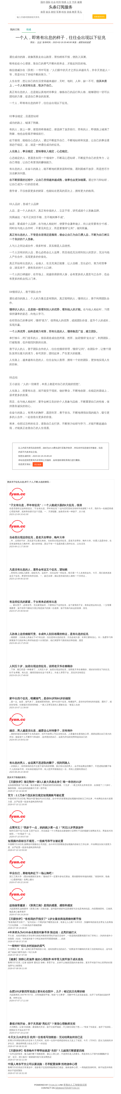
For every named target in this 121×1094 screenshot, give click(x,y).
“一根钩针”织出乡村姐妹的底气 (26, 945)
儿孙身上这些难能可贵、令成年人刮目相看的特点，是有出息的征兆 (48, 634)
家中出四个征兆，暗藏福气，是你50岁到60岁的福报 (40, 698)
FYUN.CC (53, 1085)
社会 (53, 2)
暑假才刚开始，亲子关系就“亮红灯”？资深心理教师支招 (42, 1023)
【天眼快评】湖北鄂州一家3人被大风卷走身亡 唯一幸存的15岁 (44, 781)
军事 (58, 12)
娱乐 (48, 12)
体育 (43, 12)
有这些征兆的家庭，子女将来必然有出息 (33, 601)
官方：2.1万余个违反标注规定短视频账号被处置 (36, 795)
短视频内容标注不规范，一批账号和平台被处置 (35, 841)
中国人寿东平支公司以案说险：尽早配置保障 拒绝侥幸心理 (42, 1064)
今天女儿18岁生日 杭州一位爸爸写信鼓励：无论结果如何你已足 (45, 1037)
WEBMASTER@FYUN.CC (67, 1088)
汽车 (74, 2)
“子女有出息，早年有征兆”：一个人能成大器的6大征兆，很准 (45, 505)
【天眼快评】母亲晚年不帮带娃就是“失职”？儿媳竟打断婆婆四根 (46, 1050)
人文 (69, 2)
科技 (63, 12)
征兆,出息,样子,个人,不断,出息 (29, 482)
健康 (79, 2)
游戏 (69, 12)
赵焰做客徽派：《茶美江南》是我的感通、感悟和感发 (41, 905)
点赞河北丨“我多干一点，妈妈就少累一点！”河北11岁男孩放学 (46, 827)
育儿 (79, 12)
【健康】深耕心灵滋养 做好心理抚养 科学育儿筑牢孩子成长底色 (45, 959)
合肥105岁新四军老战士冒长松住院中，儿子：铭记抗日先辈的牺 (47, 991)
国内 (43, 2)
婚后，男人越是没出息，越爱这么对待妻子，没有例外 (41, 730)
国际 (48, 2)
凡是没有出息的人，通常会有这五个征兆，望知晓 (38, 569)
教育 (74, 12)
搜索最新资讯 (99, 17)
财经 (53, 12)
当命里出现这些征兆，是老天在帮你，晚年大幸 (37, 537)
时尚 (58, 2)
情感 (63, 2)
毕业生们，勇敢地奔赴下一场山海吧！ (31, 873)
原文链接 (37, 464)
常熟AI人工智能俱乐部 (75, 1085)
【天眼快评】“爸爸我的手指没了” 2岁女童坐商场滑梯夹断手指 (44, 918)
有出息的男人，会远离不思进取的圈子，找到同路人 (39, 762)
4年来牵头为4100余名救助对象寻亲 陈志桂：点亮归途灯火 (42, 932)
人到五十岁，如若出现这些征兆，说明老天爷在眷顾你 (41, 666)
